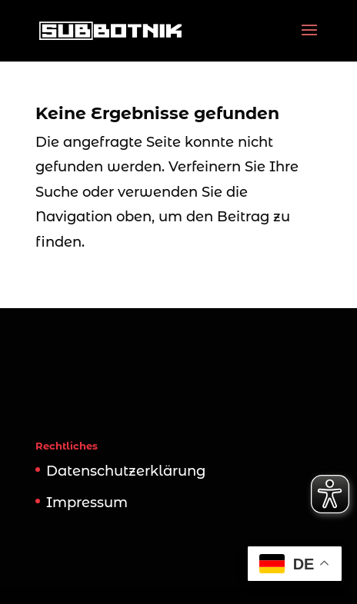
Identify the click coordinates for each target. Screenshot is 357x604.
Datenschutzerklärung (125, 471)
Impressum (87, 502)
